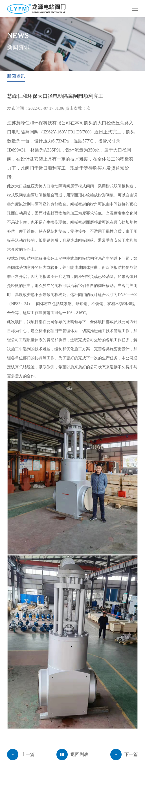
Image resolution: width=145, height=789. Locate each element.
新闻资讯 (16, 76)
